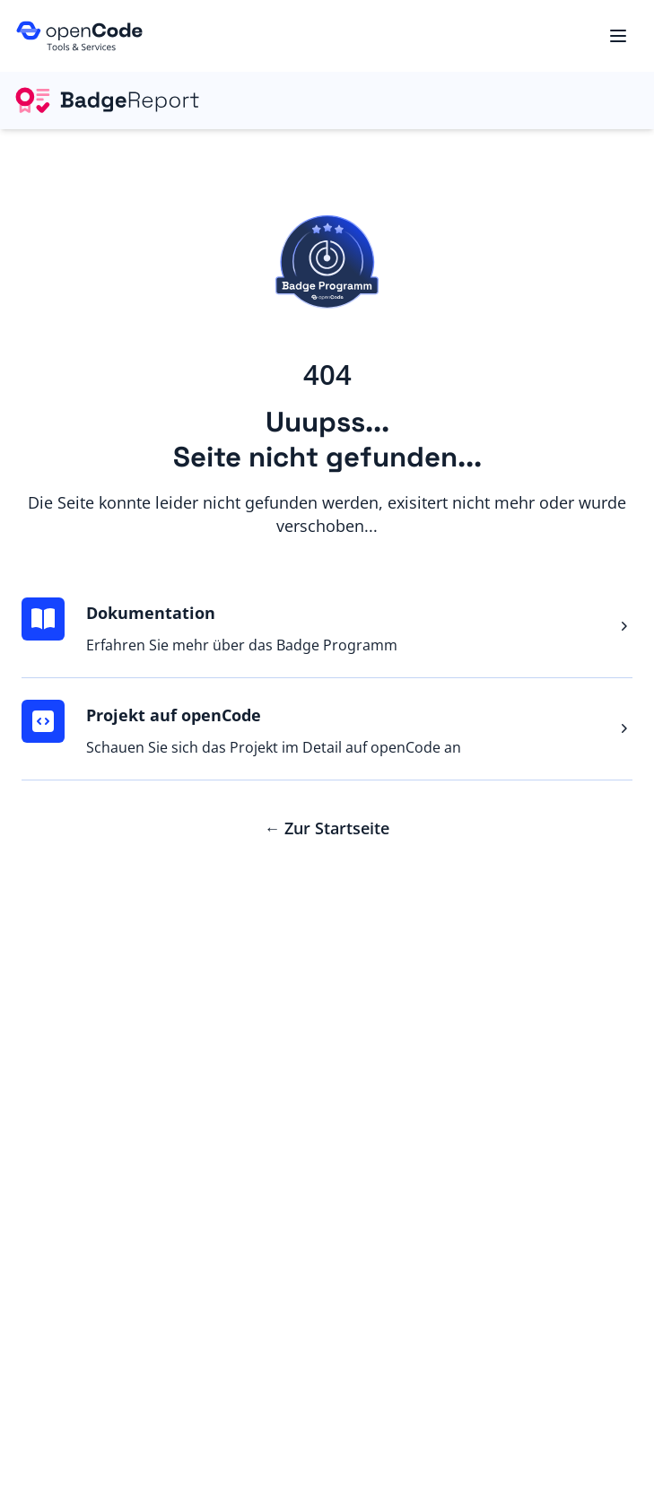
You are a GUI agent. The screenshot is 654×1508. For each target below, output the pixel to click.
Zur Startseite (327, 828)
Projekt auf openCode (173, 715)
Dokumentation (150, 612)
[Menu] (618, 35)
